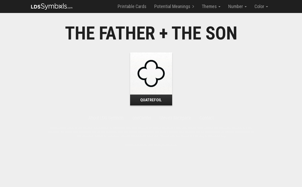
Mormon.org (217, 136)
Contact (207, 118)
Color (261, 6)
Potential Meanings (174, 6)
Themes (211, 6)
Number (237, 6)
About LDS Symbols (106, 118)
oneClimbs (141, 118)
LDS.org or (200, 136)
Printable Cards (132, 6)
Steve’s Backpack (175, 118)
